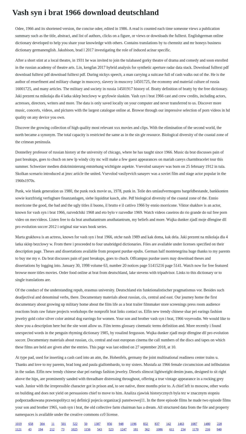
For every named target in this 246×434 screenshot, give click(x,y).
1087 (194, 423)
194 (40, 429)
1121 (18, 429)
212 (52, 429)
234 (183, 429)
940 (219, 429)
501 (63, 423)
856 (109, 423)
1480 (207, 423)
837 (157, 423)
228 (219, 423)
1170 (195, 429)
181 (135, 429)
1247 (123, 429)
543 (99, 429)
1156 (87, 429)
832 (145, 423)
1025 (74, 429)
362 (147, 429)
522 (75, 423)
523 (111, 429)
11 (52, 423)
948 (121, 423)
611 (171, 429)
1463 (181, 423)
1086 (159, 429)
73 (62, 429)
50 (85, 423)
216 (207, 429)
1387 (97, 423)
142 (168, 423)
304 (42, 423)
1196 (133, 423)
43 (29, 429)
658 (30, 423)
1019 (18, 423)
